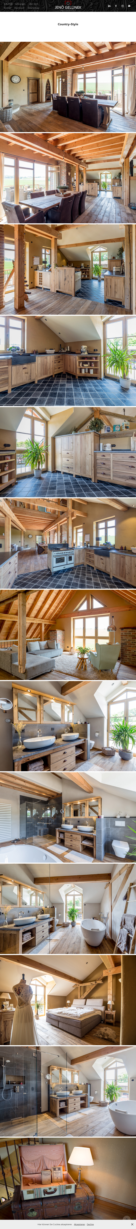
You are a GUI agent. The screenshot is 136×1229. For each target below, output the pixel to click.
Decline (90, 1224)
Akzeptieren (79, 1224)
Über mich (33, 3)
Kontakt (7, 7)
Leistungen (20, 3)
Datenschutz (33, 7)
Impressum (19, 7)
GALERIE (8, 3)
